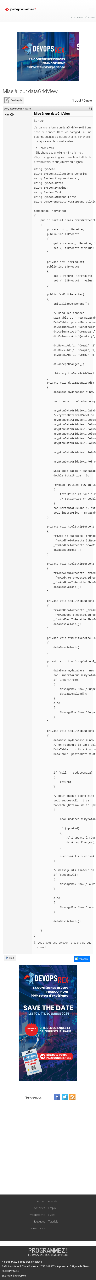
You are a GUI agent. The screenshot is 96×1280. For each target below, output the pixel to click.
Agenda (52, 1201)
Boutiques (39, 1221)
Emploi (52, 1208)
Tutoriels (53, 1221)
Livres (51, 1214)
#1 (90, 108)
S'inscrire (89, 17)
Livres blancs (37, 1228)
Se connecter (77, 17)
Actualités (39, 1208)
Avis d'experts (37, 1214)
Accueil (41, 1201)
